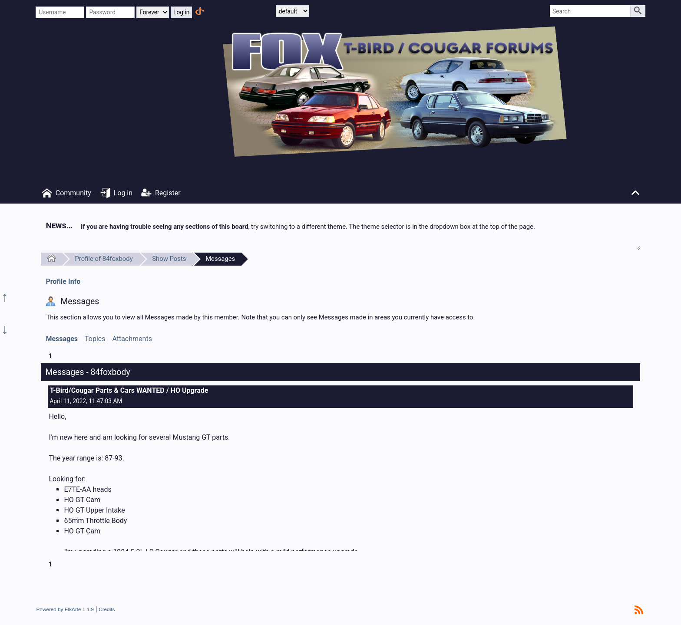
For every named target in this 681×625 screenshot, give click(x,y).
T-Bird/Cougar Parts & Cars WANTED (107, 390)
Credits (107, 609)
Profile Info (63, 281)
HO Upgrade (189, 390)
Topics (95, 339)
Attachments (132, 339)
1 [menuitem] (50, 355)
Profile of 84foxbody (103, 259)
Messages (220, 259)
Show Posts (169, 259)
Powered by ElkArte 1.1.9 (65, 609)
